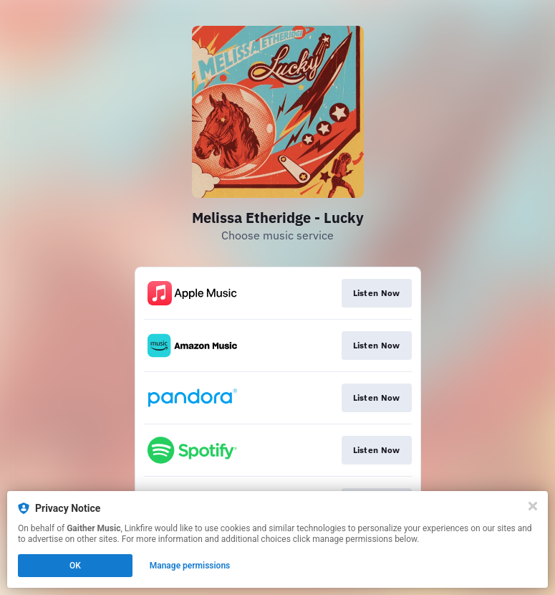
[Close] (532, 506)
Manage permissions (190, 566)
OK (75, 566)
